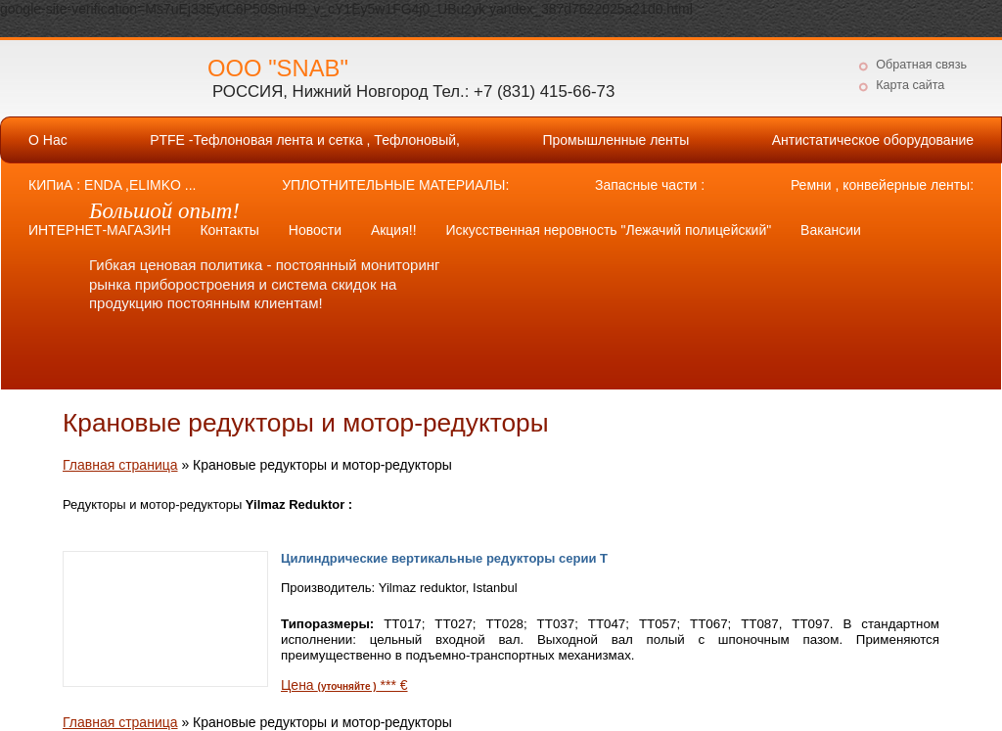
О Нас (48, 140)
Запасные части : (650, 185)
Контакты (229, 230)
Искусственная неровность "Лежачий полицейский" (608, 230)
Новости (315, 230)
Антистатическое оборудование (873, 140)
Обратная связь (921, 64)
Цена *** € (344, 685)
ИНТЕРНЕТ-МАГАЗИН (99, 230)
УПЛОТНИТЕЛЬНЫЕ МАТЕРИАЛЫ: (395, 185)
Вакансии (830, 230)
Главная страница (120, 465)
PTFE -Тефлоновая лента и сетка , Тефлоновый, (305, 140)
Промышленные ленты (615, 140)
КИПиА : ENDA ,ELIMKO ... (112, 185)
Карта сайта (910, 85)
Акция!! (394, 230)
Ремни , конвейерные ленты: (882, 185)
